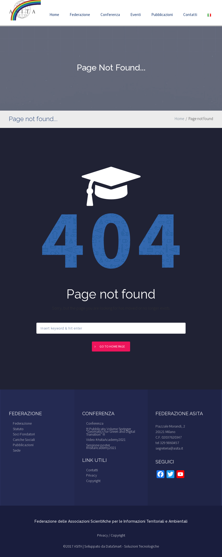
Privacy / (104, 535)
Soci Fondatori (24, 434)
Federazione (80, 14)
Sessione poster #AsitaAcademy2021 (101, 446)
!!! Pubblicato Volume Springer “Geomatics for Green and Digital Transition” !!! (110, 431)
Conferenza (110, 14)
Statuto (18, 428)
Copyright (93, 480)
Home (54, 14)
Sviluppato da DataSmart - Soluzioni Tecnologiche (121, 546)
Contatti (190, 14)
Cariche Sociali (24, 439)
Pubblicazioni (162, 14)
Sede (16, 450)
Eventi (135, 14)
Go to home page (112, 346)
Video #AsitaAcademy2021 (106, 439)
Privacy (91, 475)
